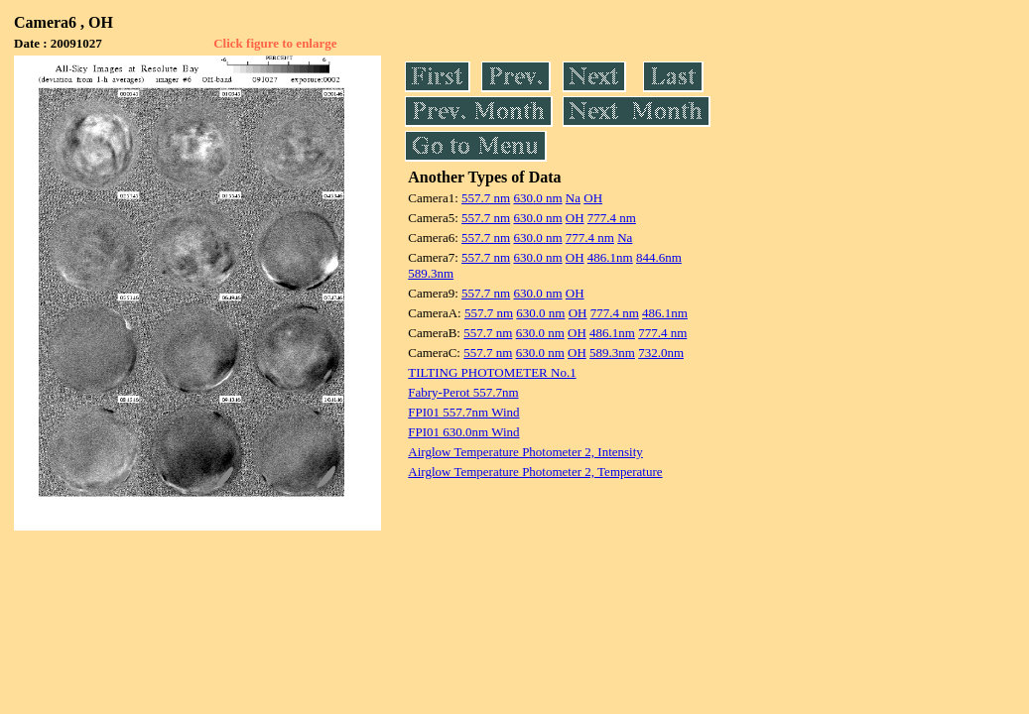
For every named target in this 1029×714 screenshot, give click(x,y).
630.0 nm (537, 197)
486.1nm (610, 257)
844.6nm (659, 257)
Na (573, 197)
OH (592, 197)
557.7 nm (485, 197)
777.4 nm (611, 217)
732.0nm (661, 352)
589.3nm (430, 273)
